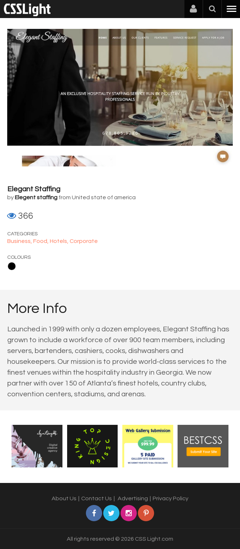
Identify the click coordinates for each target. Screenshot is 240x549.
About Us (64, 498)
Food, (41, 241)
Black (11, 266)
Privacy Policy (170, 498)
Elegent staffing (36, 197)
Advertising (133, 498)
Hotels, (60, 241)
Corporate (84, 241)
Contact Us (96, 498)
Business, (20, 241)
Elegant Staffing (33, 189)
